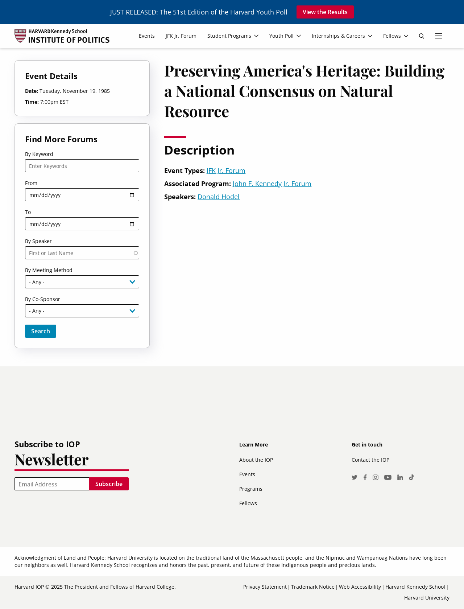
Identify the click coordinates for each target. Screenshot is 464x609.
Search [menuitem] (421, 36)
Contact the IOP (370, 459)
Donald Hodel (219, 196)
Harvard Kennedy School (415, 586)
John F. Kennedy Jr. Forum (272, 183)
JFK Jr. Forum (226, 170)
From (31, 183)
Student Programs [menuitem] (229, 35)
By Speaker (38, 241)
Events (247, 474)
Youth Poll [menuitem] (281, 35)
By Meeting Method (48, 270)
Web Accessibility (360, 586)
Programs (250, 488)
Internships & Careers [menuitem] (338, 35)
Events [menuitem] (147, 35)
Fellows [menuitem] (392, 35)
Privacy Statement (265, 586)
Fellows (248, 503)
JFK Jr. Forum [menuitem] (181, 35)
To (28, 212)
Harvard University (427, 597)
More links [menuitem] (438, 36)
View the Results (325, 12)
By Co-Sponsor (42, 299)
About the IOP (256, 459)
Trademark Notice (313, 586)
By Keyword (39, 154)
